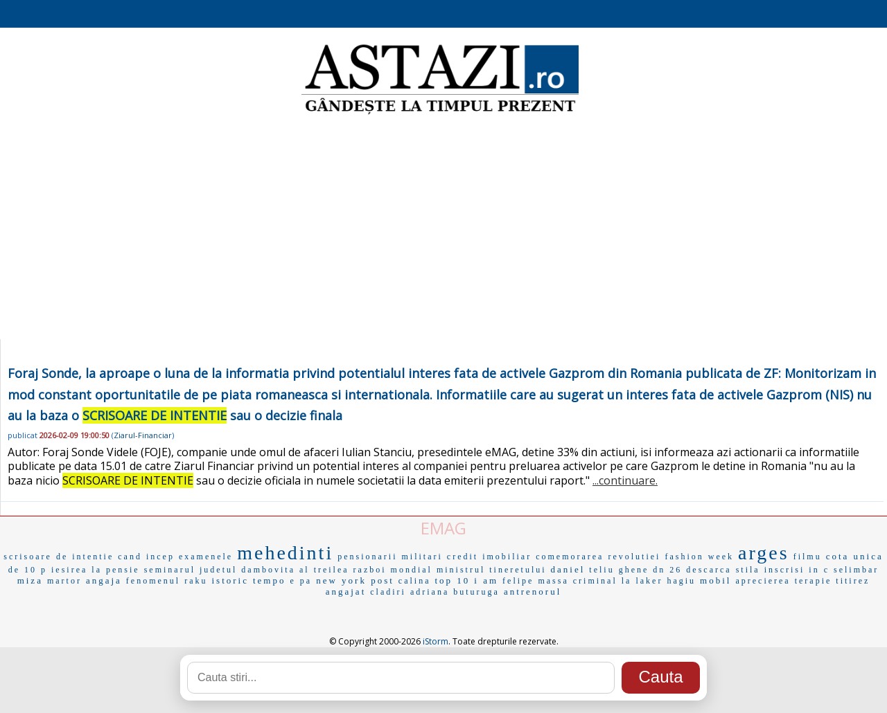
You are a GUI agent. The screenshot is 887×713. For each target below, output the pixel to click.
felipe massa (535, 581)
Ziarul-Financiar (143, 435)
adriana (429, 592)
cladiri (388, 592)
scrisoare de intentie (58, 556)
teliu (601, 570)
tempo (269, 580)
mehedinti (285, 552)
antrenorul (532, 591)
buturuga (476, 592)
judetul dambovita (247, 570)
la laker (642, 581)
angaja (104, 580)
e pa (301, 581)
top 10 (452, 580)
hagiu (681, 581)
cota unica (855, 556)
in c (819, 570)
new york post (355, 580)
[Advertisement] (443, 228)
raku (195, 581)
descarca (708, 570)
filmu (807, 556)
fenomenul (153, 581)
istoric (230, 580)
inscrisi (784, 570)
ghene (634, 570)
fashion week (699, 556)
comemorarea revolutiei (598, 556)
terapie (813, 581)
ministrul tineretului (492, 570)
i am (486, 580)
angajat (346, 591)
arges (763, 552)
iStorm (435, 641)
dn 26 (667, 570)
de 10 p (27, 570)
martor (64, 581)
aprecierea (762, 581)
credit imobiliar (489, 556)
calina (414, 581)
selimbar (856, 570)
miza (30, 580)
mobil (715, 580)
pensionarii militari (390, 556)
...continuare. (625, 480)
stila (748, 570)
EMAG (443, 527)
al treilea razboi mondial (365, 570)
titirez (853, 581)
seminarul (169, 570)
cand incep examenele (175, 556)
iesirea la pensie (95, 570)
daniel (568, 569)
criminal (595, 581)
